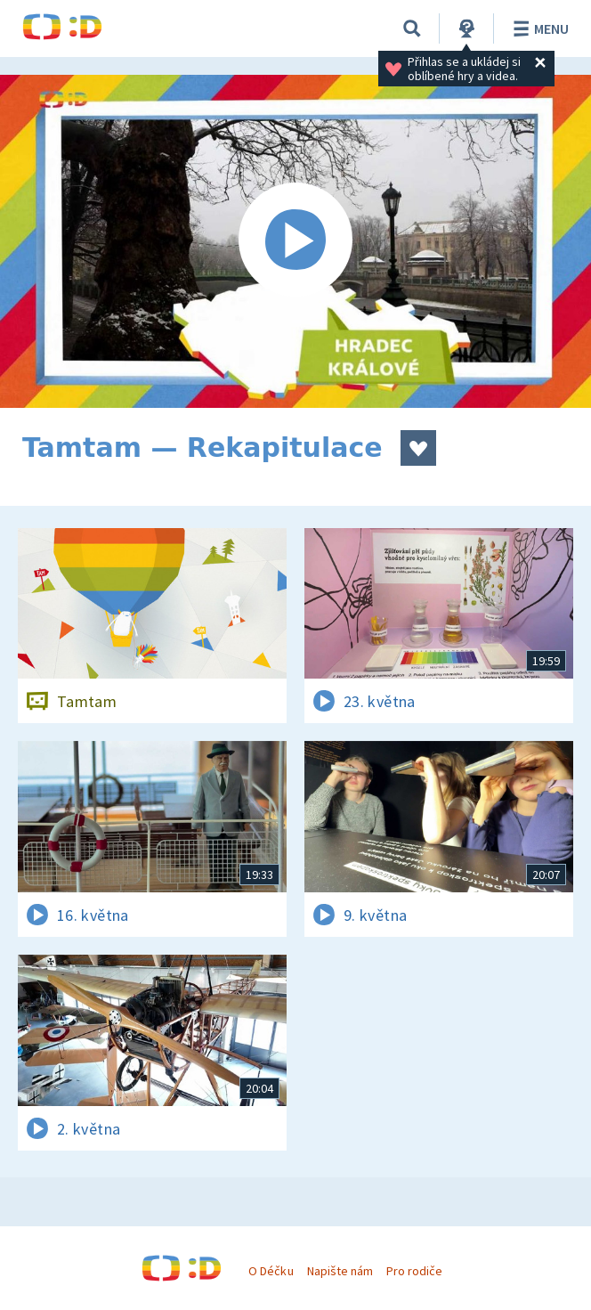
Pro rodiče (414, 1271)
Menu (538, 28)
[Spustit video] (295, 241)
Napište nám (340, 1271)
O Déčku (270, 1271)
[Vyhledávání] (412, 28)
